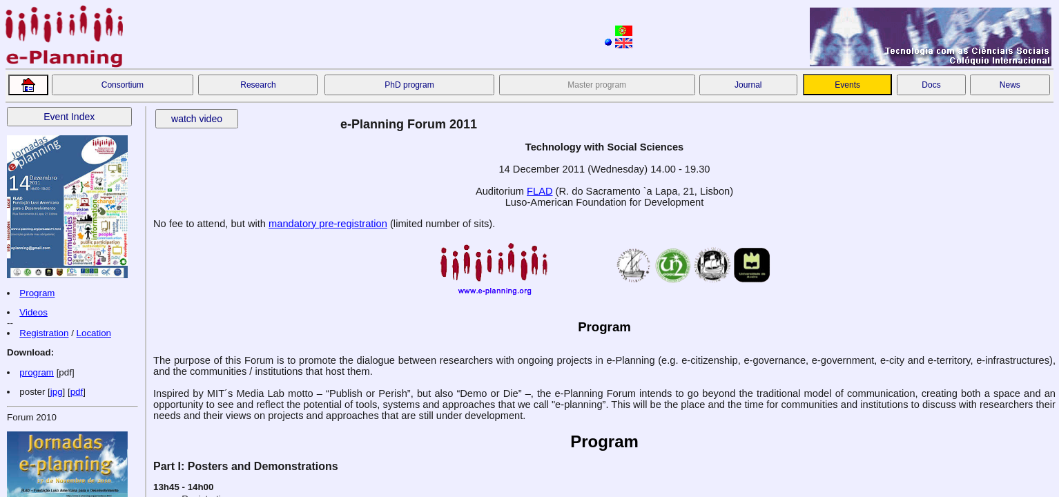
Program (37, 293)
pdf (77, 392)
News (1010, 85)
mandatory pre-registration (328, 223)
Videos (33, 312)
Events (847, 85)
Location (94, 333)
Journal (748, 85)
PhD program (409, 85)
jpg (56, 392)
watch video (196, 118)
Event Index (69, 116)
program (36, 372)
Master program (596, 85)
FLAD (539, 191)
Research (257, 85)
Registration (43, 333)
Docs (931, 85)
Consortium (122, 85)
